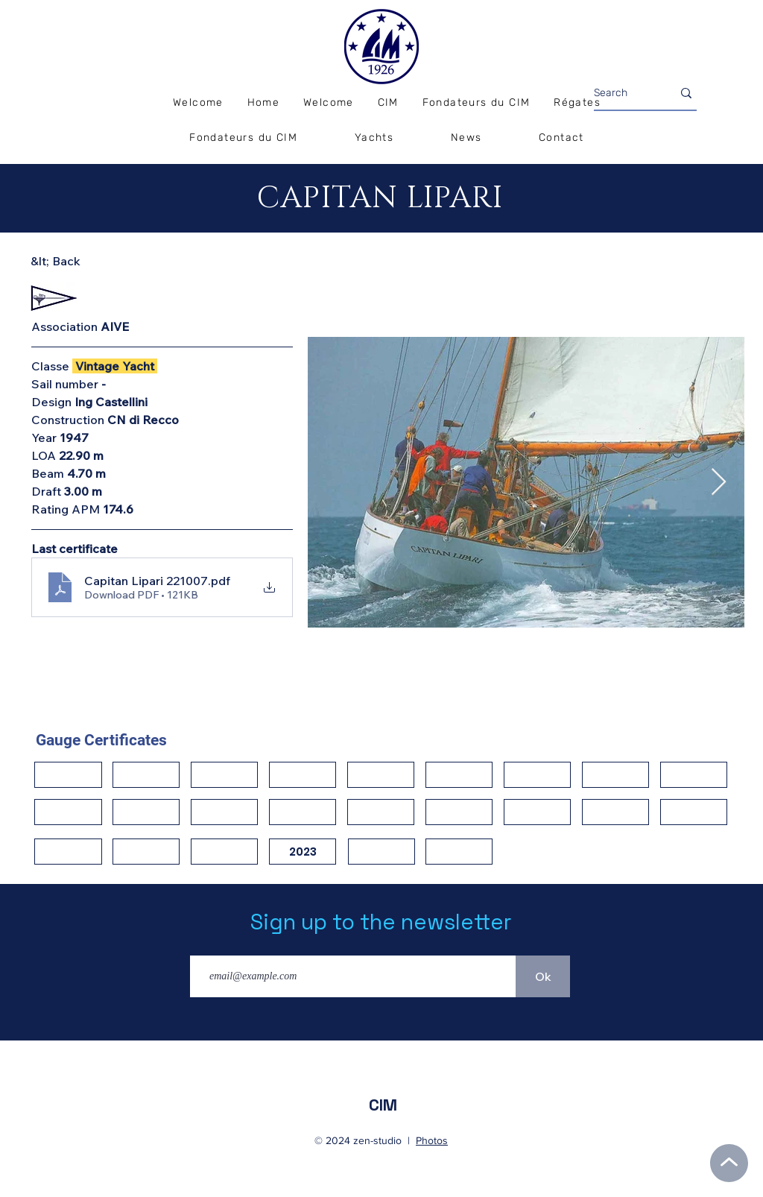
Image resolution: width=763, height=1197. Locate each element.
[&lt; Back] (83, 261)
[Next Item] (718, 482)
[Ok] (543, 976)
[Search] (622, 93)
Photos (432, 1140)
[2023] (302, 851)
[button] (577, 103)
